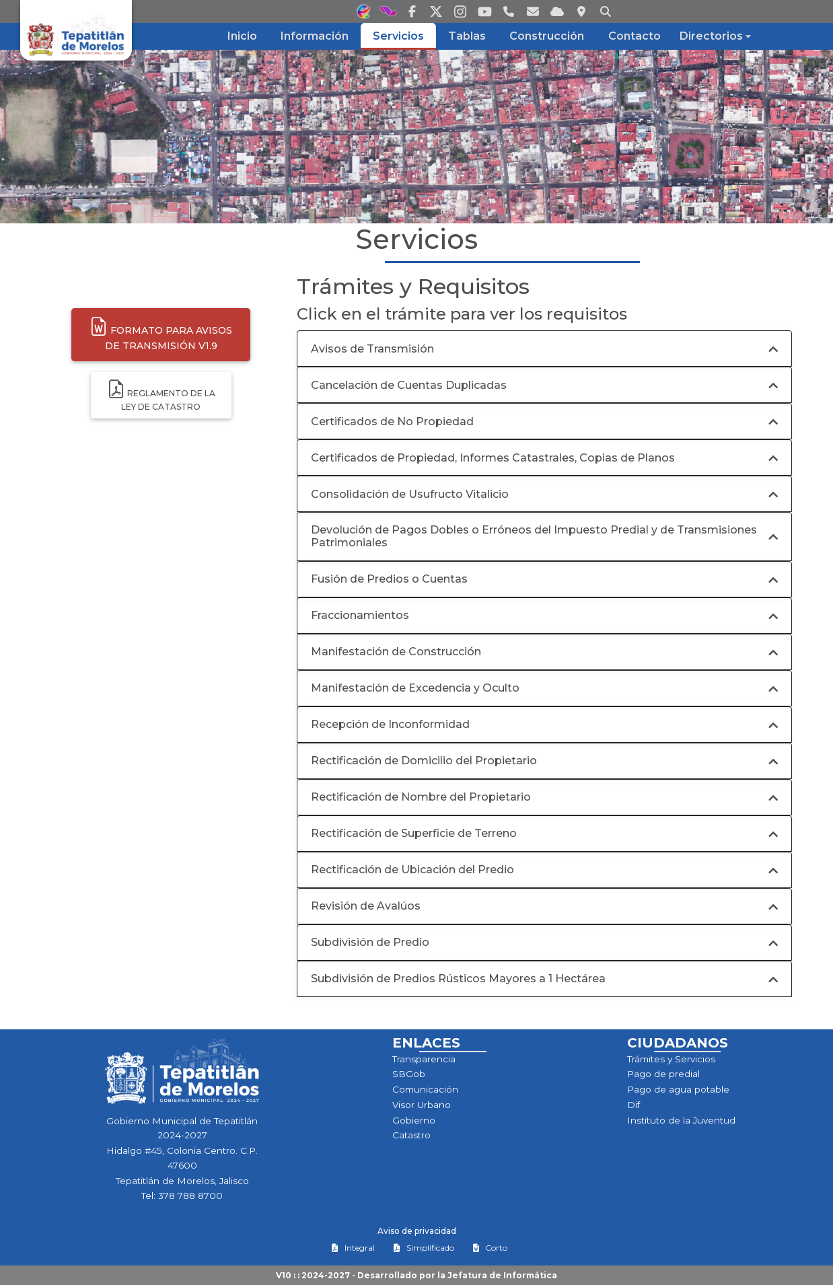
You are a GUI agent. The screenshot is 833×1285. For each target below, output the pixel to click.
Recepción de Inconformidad (390, 724)
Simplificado (423, 1248)
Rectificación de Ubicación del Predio (412, 869)
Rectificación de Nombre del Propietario (421, 797)
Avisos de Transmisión (372, 348)
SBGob (408, 1073)
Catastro (411, 1135)
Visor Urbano (421, 1104)
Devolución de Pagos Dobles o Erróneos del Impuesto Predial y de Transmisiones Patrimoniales (534, 536)
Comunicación (425, 1089)
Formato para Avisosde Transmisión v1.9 (160, 334)
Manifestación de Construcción (396, 651)
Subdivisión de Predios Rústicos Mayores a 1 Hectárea (458, 978)
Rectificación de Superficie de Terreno (414, 833)
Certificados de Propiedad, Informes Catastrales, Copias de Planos (493, 457)
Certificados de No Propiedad (392, 421)
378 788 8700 (190, 1195)
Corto (489, 1248)
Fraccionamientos (360, 615)
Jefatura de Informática (502, 1275)
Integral (353, 1248)
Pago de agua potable (678, 1089)
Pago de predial (663, 1073)
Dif (633, 1104)
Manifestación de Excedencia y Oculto (415, 688)
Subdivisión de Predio (370, 942)
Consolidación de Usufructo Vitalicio (410, 494)
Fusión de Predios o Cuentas (389, 579)
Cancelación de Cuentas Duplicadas (409, 385)
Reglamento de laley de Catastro (161, 395)
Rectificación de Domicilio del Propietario (424, 760)
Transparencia (424, 1059)
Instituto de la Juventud (681, 1120)
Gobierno (413, 1120)
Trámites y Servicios (671, 1059)
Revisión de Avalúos (366, 906)
